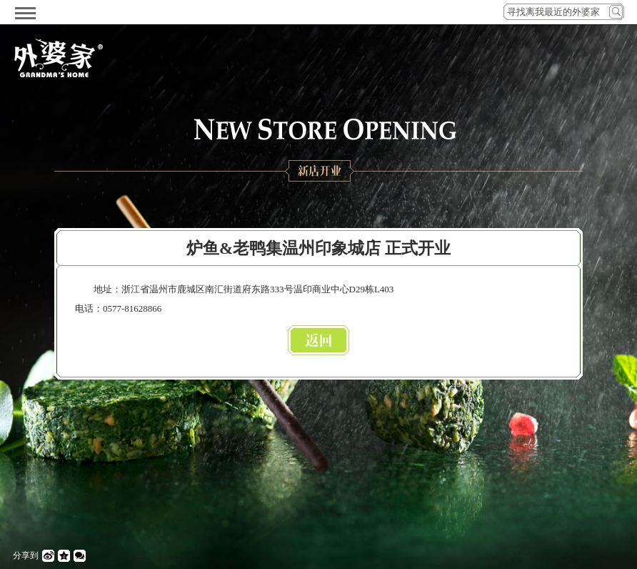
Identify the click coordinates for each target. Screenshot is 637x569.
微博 (48, 556)
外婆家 (58, 58)
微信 (80, 556)
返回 (318, 340)
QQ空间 (64, 556)
